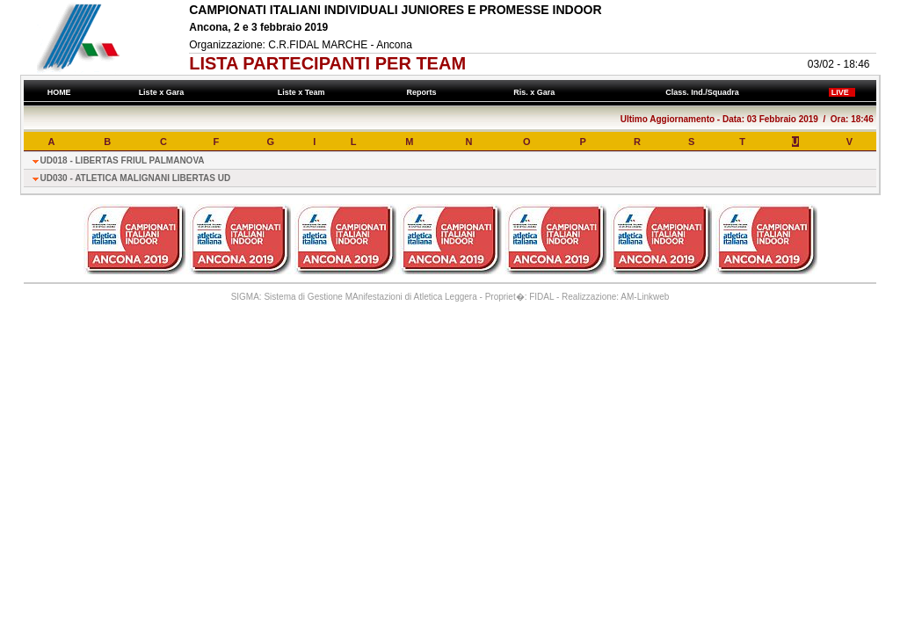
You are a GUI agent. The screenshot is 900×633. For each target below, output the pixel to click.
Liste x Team (303, 92)
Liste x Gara (163, 92)
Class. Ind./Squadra (705, 92)
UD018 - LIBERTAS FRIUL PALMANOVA (122, 160)
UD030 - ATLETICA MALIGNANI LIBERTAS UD (135, 178)
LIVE (842, 92)
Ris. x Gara (537, 92)
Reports (423, 92)
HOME (59, 92)
